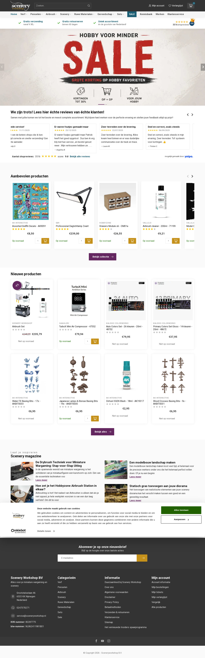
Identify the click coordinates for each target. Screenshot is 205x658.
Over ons (109, 587)
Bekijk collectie (103, 257)
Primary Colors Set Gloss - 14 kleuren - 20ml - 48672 (172, 328)
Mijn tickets (157, 592)
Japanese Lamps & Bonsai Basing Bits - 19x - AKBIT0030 (78, 402)
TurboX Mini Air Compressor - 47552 (77, 326)
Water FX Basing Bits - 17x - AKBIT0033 (26, 402)
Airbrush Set (18, 326)
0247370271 (23, 607)
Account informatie (161, 582)
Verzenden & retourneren (117, 612)
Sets (119, 14)
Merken (160, 14)
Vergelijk (156, 602)
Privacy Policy (112, 602)
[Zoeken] (88, 6)
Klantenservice (176, 14)
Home (14, 14)
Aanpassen (181, 640)
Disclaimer (110, 597)
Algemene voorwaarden (116, 592)
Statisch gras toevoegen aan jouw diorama (158, 486)
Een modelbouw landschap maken (152, 462)
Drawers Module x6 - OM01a (113, 226)
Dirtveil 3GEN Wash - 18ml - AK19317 (125, 401)
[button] (156, 6)
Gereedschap (105, 14)
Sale (132, 14)
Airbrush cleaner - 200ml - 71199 (159, 226)
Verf (22, 14)
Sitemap (109, 622)
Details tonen (44, 652)
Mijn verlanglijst (159, 597)
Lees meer (41, 480)
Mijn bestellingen (160, 587)
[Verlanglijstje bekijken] (176, 6)
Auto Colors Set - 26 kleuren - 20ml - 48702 (124, 328)
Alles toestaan (181, 631)
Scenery (64, 14)
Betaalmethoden (113, 607)
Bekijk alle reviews (80, 156)
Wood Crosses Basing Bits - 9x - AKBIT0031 (169, 402)
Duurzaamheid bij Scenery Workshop (123, 582)
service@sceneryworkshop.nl (31, 616)
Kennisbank (146, 14)
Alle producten (159, 607)
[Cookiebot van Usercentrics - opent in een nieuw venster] (18, 652)
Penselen (35, 14)
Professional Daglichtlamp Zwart (72, 226)
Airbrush (50, 14)
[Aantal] (38, 241)
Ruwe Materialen (83, 14)
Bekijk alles (103, 432)
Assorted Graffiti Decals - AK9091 (29, 226)
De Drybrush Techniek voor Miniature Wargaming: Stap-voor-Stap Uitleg (61, 463)
